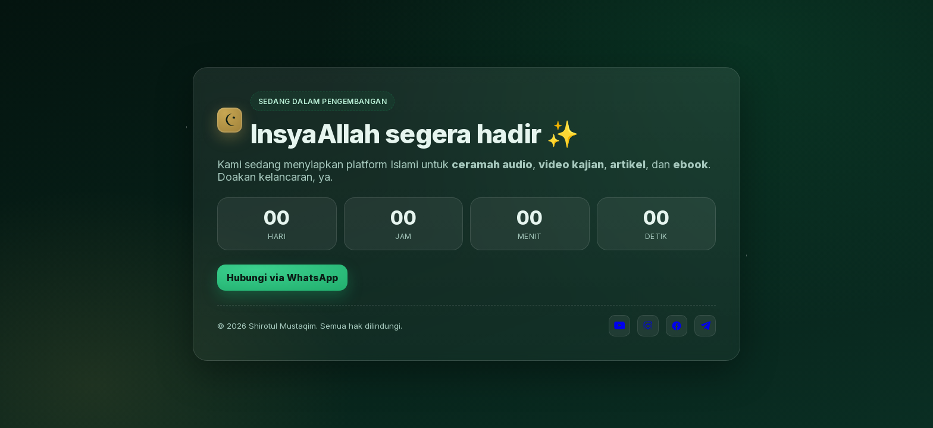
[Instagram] (648, 325)
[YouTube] (619, 325)
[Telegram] (705, 325)
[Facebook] (676, 325)
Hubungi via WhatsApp (282, 278)
